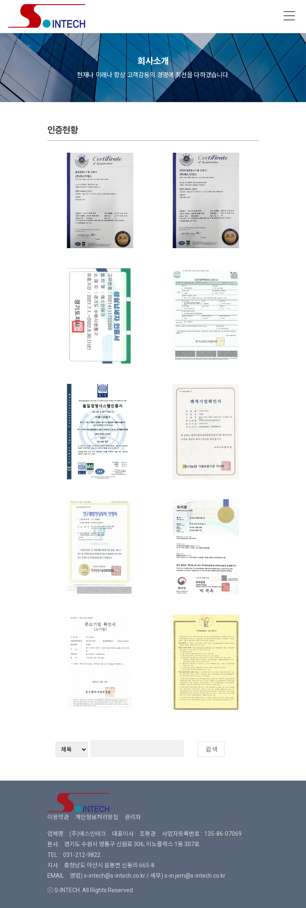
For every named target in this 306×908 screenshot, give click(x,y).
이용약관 (58, 817)
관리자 (133, 817)
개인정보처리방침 (96, 817)
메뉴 (289, 15)
